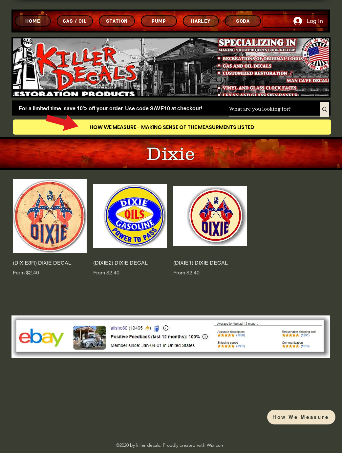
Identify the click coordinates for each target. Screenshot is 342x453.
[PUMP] (159, 21)
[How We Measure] (301, 417)
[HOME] (33, 21)
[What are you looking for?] (267, 109)
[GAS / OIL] (75, 21)
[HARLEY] (201, 21)
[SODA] (243, 21)
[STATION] (117, 21)
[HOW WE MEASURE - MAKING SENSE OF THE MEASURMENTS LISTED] (172, 127)
